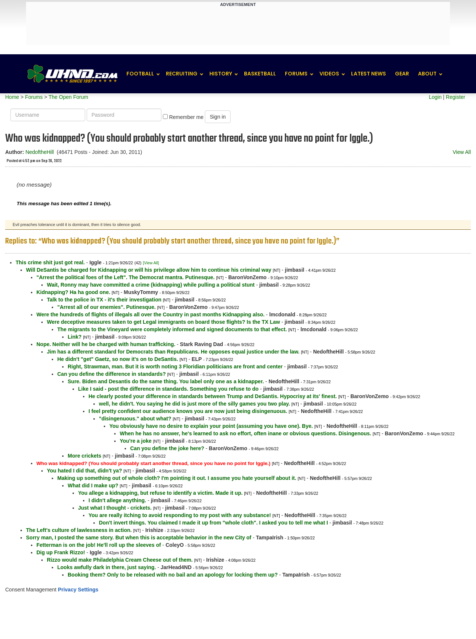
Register (455, 97)
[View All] (151, 263)
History (220, 73)
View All (462, 152)
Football (140, 73)
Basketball (260, 73)
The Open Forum (68, 97)
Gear (402, 73)
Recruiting (181, 73)
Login (435, 97)
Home (12, 97)
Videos (329, 73)
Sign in (218, 117)
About (427, 73)
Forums (296, 73)
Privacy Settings (78, 590)
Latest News (368, 73)
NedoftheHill (39, 152)
